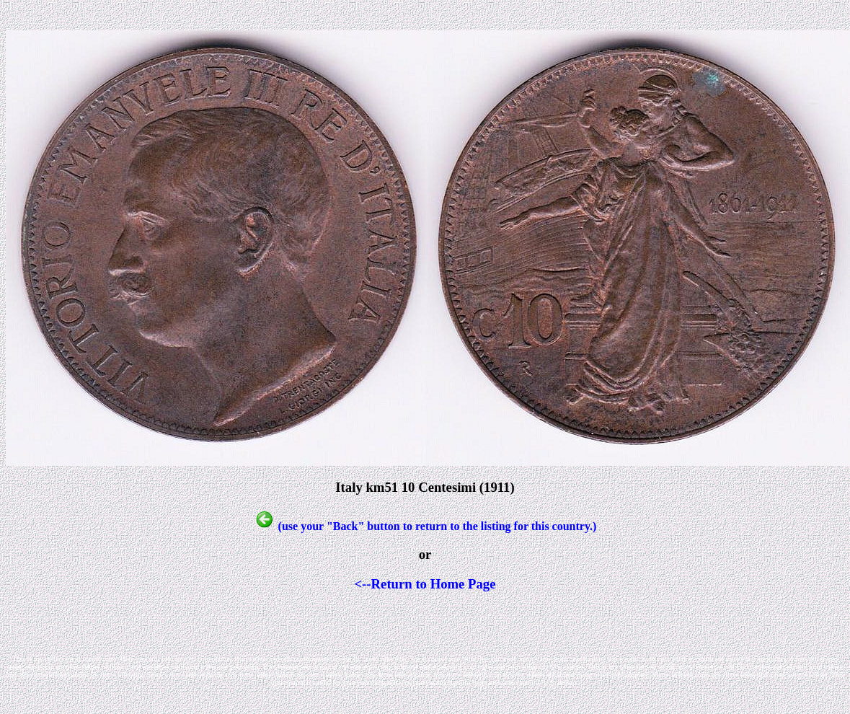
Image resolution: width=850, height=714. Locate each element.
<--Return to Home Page (424, 583)
